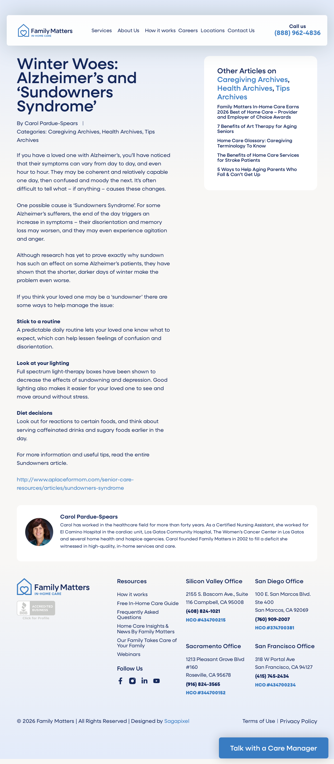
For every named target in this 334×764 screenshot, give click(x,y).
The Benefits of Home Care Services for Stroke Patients (258, 157)
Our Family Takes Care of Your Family (147, 643)
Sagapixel (176, 720)
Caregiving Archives (73, 131)
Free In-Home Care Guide (148, 603)
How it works (160, 30)
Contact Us (241, 30)
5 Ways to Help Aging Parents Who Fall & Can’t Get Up (257, 171)
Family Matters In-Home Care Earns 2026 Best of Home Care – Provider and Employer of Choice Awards (258, 111)
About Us (130, 30)
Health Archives (122, 131)
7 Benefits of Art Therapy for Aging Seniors (257, 128)
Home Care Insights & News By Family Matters (145, 628)
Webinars (128, 654)
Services (103, 30)
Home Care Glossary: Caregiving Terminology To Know (254, 143)
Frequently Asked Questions (138, 614)
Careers (188, 30)
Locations (213, 30)
